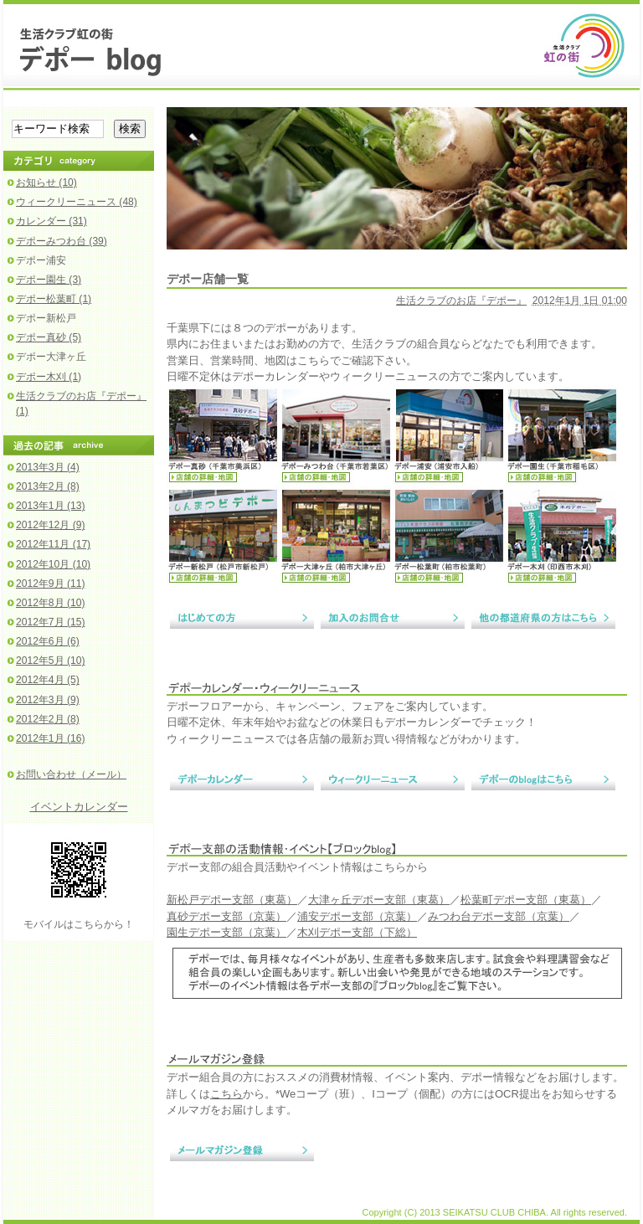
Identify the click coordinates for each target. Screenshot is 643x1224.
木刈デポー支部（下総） (357, 932)
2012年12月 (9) (50, 525)
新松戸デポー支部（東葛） (232, 899)
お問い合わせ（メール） (71, 774)
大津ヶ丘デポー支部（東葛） (379, 899)
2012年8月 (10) (50, 603)
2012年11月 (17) (53, 544)
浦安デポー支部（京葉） (357, 916)
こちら (226, 1094)
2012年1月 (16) (50, 738)
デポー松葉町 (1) (53, 299)
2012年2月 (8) (48, 719)
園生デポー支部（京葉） (226, 932)
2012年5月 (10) (50, 660)
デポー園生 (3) (48, 279)
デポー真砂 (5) (48, 337)
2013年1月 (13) (50, 506)
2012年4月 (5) (48, 680)
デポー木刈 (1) (48, 377)
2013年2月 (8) (48, 486)
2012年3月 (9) (48, 700)
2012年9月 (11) (50, 583)
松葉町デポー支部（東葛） (525, 899)
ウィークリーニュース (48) (76, 202)
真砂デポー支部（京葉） (226, 916)
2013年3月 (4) (48, 467)
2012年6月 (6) (48, 641)
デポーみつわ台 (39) (61, 241)
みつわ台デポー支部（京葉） (498, 916)
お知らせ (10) (46, 182)
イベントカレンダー (79, 806)
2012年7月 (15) (50, 622)
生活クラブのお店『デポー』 (461, 300)
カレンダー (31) (51, 221)
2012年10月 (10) (53, 564)
